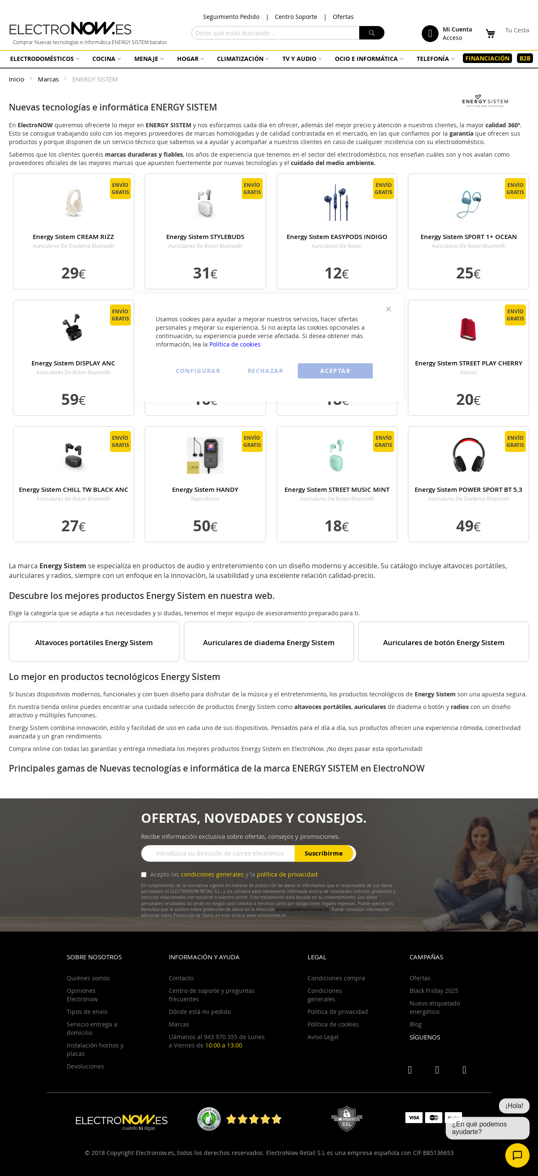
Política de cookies (235, 344)
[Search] (371, 32)
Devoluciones (85, 1066)
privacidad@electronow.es (302, 909)
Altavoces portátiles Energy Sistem (94, 643)
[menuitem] (43, 59)
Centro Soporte (296, 17)
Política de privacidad (338, 1012)
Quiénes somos (88, 978)
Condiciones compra (336, 978)
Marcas (49, 79)
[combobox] (287, 32)
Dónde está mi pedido (200, 1012)
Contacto (181, 978)
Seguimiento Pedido (231, 17)
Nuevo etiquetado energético (435, 1007)
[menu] (269, 58)
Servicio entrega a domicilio (92, 1028)
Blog (416, 1024)
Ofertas (343, 17)
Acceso (452, 38)
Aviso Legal (323, 1037)
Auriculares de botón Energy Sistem (443, 643)
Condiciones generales (325, 995)
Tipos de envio (87, 1012)
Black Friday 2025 (434, 991)
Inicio (17, 79)
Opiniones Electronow (82, 995)
